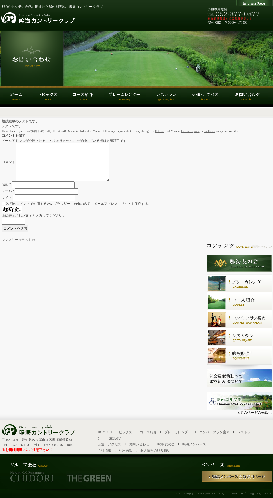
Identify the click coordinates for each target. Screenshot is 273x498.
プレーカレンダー (177, 432)
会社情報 (104, 450)
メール (8, 191)
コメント (8, 162)
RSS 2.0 (159, 131)
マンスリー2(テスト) (17, 240)
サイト (7, 197)
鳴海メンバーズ (194, 444)
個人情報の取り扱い (155, 450)
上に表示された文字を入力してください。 (34, 215)
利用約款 (125, 450)
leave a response (190, 131)
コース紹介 (148, 432)
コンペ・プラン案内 (214, 432)
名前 (6, 185)
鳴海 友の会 (166, 444)
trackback (209, 131)
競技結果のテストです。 (20, 121)
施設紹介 (115, 438)
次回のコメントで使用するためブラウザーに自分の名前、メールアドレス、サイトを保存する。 (78, 204)
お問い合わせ (139, 444)
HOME (103, 432)
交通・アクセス (109, 444)
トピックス (123, 432)
